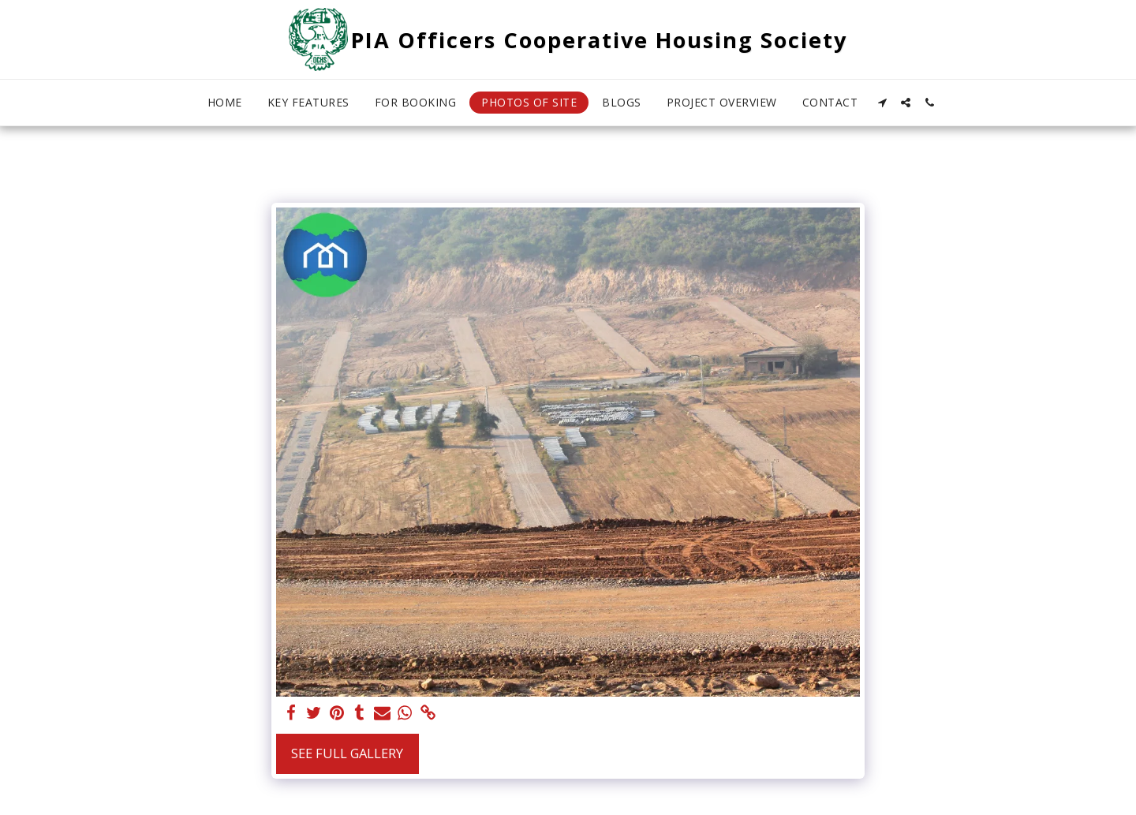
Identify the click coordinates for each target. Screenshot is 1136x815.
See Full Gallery (347, 753)
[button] (882, 102)
